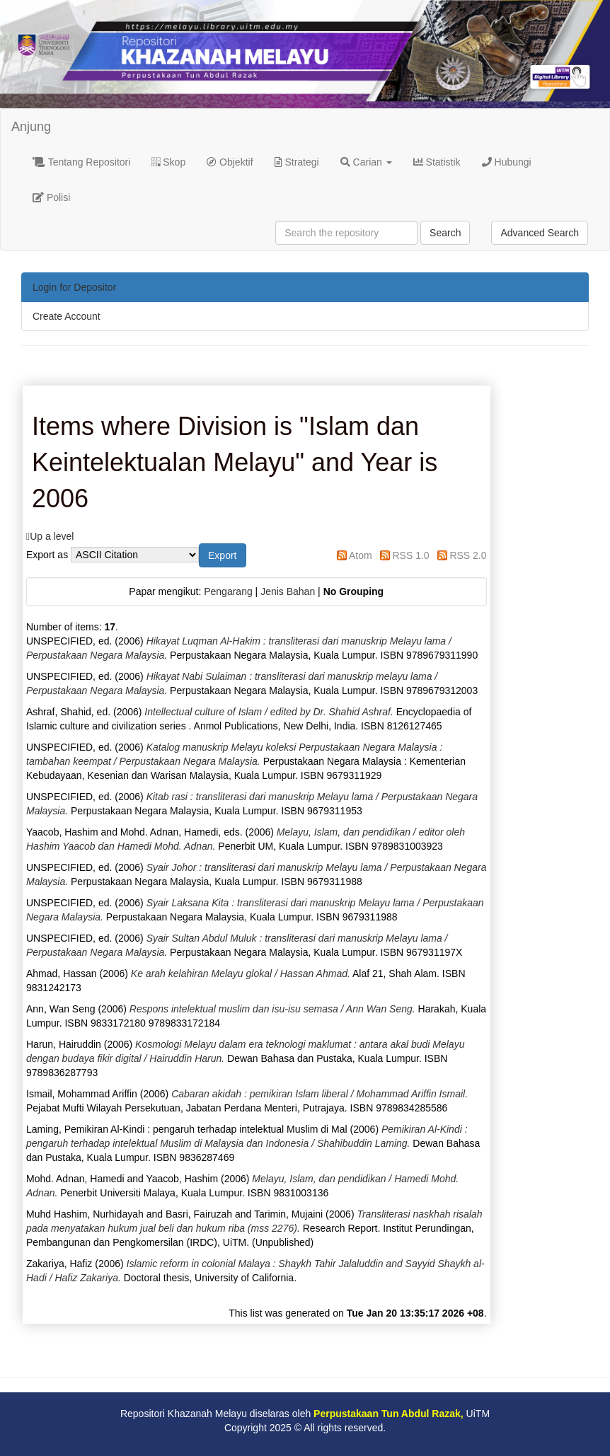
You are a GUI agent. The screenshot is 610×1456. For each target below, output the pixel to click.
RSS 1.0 (410, 555)
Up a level (52, 536)
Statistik (437, 162)
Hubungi (506, 162)
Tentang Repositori (81, 162)
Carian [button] (366, 162)
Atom (360, 555)
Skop (168, 162)
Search (445, 232)
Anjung (31, 127)
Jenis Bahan (287, 591)
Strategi (297, 162)
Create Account (66, 316)
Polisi (51, 197)
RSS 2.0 (467, 555)
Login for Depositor (74, 287)
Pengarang (228, 591)
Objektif (230, 162)
